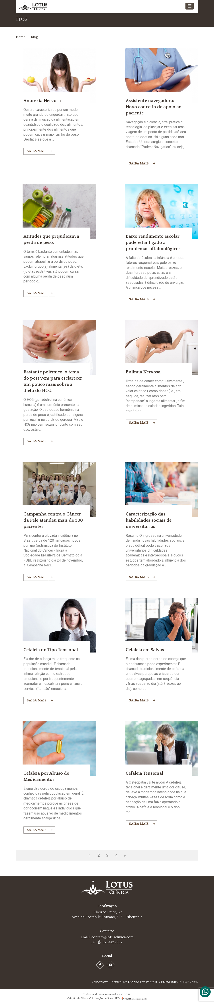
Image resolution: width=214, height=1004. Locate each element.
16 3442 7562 (110, 942)
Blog (34, 37)
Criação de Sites (77, 997)
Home (20, 37)
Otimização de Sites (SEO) (104, 997)
